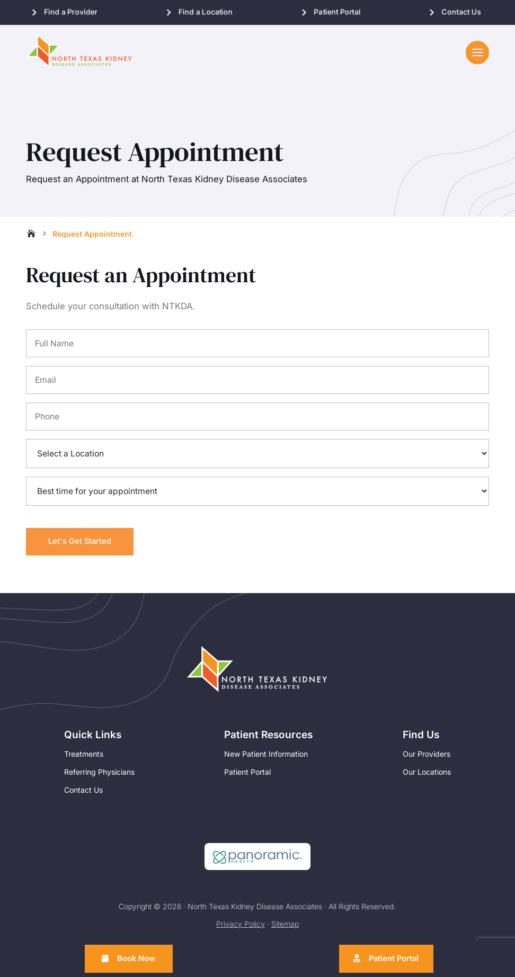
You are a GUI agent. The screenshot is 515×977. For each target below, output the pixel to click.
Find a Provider (70, 11)
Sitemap (285, 928)
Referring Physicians (99, 776)
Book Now (137, 958)
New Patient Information (266, 758)
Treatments (83, 758)
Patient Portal (337, 11)
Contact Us (461, 11)
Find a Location (205, 11)
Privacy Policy (240, 928)
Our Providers (426, 758)
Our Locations (427, 776)
